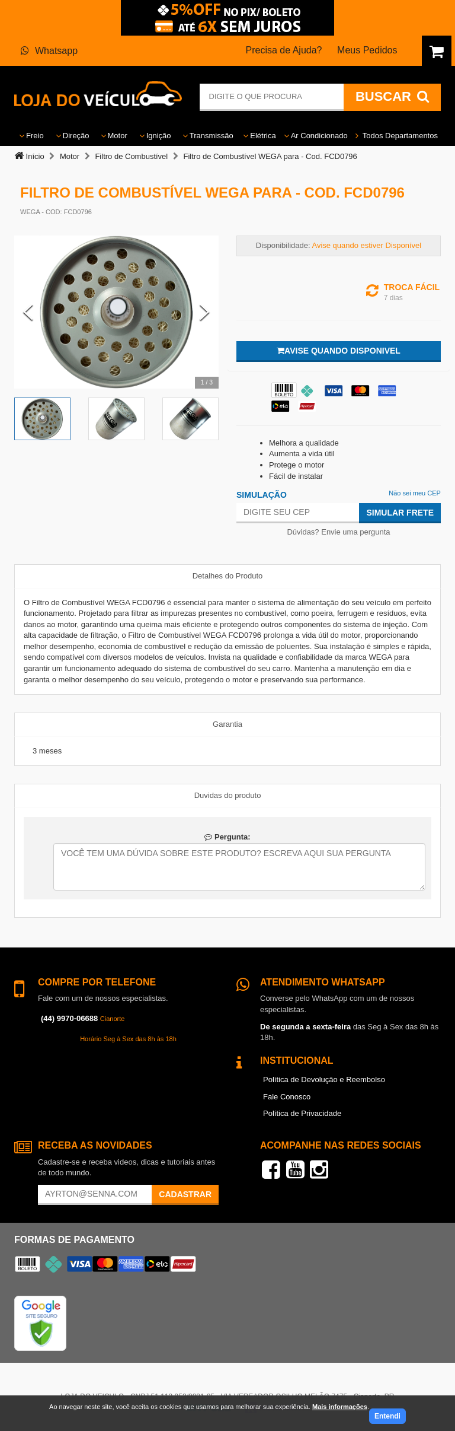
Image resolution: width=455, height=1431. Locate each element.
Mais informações (339, 1406)
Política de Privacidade (302, 1113)
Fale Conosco (286, 1096)
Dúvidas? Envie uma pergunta (338, 531)
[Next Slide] (205, 312)
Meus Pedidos (367, 50)
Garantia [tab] (227, 724)
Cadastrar (185, 1194)
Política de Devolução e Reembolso (324, 1079)
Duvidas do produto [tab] (227, 795)
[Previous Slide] (28, 312)
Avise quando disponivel (338, 350)
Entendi (387, 1416)
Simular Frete (400, 512)
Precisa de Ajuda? (284, 50)
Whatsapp (49, 51)
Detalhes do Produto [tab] (228, 575)
